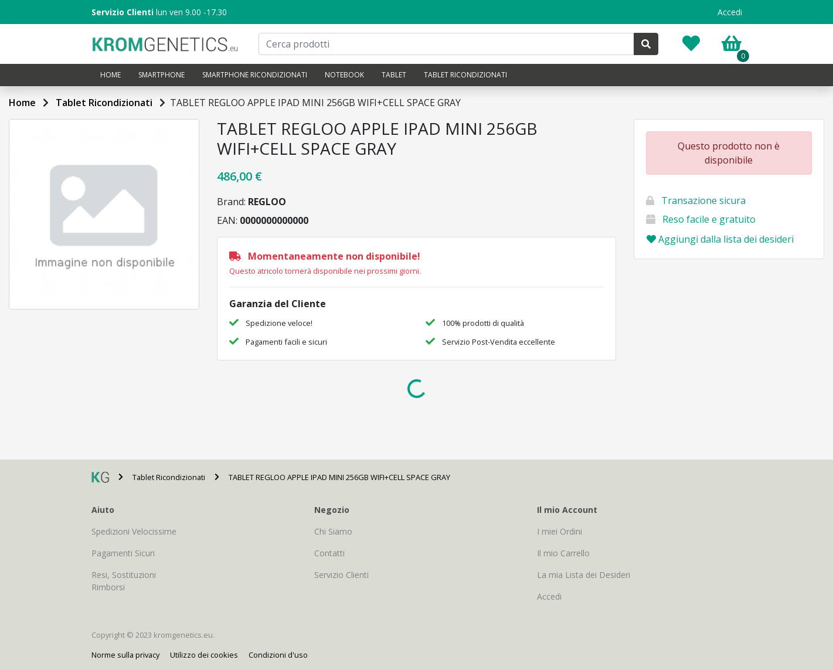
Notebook (344, 75)
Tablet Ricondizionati (465, 75)
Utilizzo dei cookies (204, 654)
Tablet (394, 75)
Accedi (730, 12)
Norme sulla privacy (125, 654)
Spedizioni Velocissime (133, 531)
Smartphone (161, 75)
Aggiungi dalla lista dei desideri (720, 239)
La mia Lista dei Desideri (583, 574)
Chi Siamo (333, 531)
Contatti (329, 553)
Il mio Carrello (563, 553)
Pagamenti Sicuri (123, 553)
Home (110, 75)
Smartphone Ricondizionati (254, 75)
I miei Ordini (559, 531)
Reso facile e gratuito (709, 219)
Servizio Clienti (341, 574)
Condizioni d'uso (278, 654)
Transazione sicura (703, 200)
